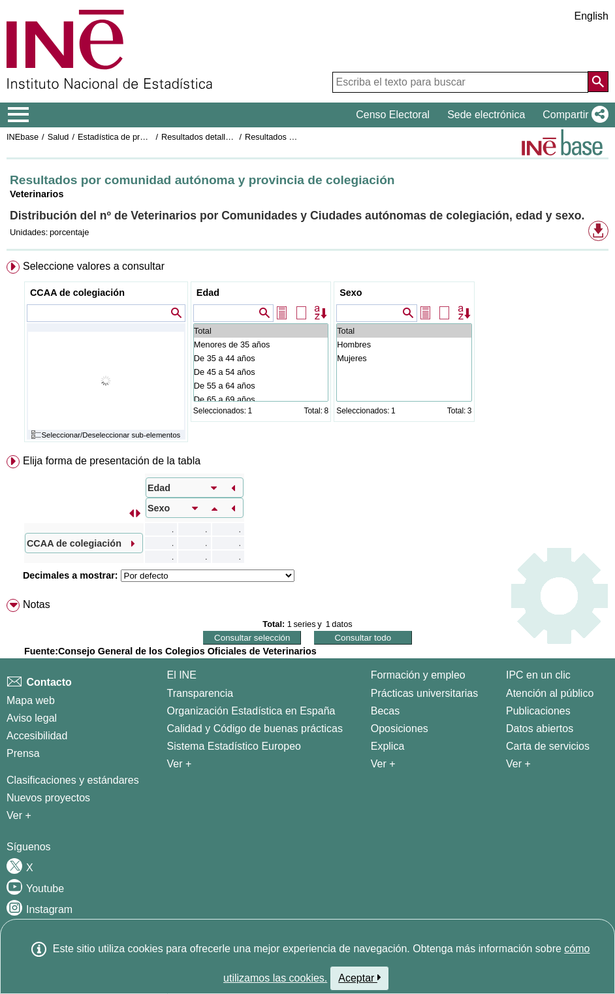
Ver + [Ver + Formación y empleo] (383, 763)
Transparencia (200, 693)
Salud (58, 137)
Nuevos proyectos (48, 797)
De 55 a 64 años (261, 386)
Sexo (350, 292)
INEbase (23, 137)
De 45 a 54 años (261, 372)
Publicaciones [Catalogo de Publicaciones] (538, 710)
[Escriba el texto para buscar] (460, 82)
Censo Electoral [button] (393, 114)
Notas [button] (36, 604)
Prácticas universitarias (425, 693)
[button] (572, 115)
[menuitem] (307, 354)
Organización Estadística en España (251, 710)
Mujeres (404, 358)
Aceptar (359, 978)
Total (261, 331)
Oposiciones (399, 728)
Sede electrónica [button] (486, 114)
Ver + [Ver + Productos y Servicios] (518, 763)
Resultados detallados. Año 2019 (222, 137)
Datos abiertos (539, 728)
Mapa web (31, 700)
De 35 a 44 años (261, 358)
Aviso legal (32, 718)
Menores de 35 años (261, 344)
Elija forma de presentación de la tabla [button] (111, 460)
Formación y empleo (418, 675)
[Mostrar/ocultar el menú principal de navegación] (19, 115)
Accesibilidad (37, 735)
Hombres (404, 344)
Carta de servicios (548, 746)
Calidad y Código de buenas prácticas (255, 728)
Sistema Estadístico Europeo (234, 746)
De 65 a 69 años (261, 399)
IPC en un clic (538, 675)
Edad (208, 292)
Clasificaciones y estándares (73, 780)
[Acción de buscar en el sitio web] (598, 81)
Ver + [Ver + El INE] (179, 763)
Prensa (23, 753)
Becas (385, 710)
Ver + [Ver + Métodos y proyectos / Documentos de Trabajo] (19, 815)
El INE (182, 675)
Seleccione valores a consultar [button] (94, 266)
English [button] (591, 16)
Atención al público (549, 693)
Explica (388, 746)
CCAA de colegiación (77, 292)
